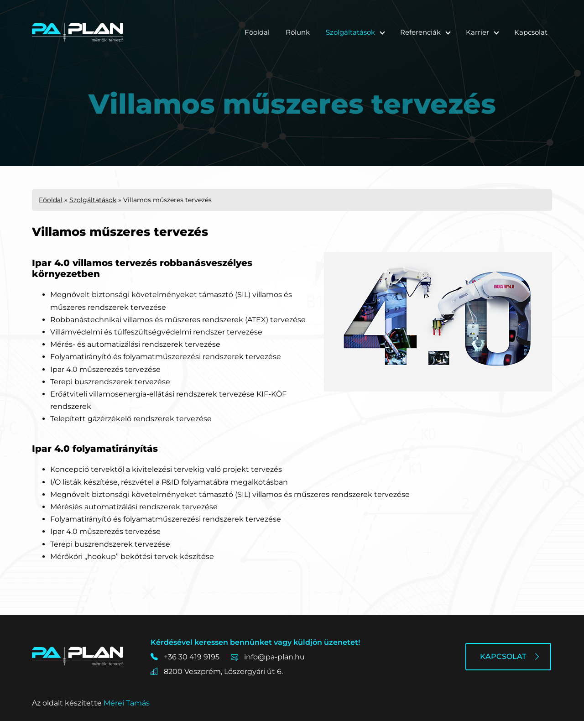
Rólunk (298, 32)
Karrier (477, 32)
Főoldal (257, 32)
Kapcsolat (531, 32)
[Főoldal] (77, 32)
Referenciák (420, 32)
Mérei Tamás (127, 703)
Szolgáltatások (350, 32)
